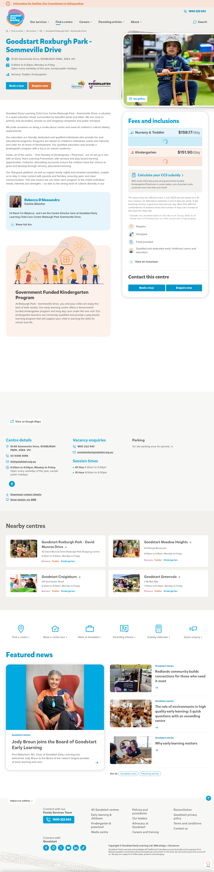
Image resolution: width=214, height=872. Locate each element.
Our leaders (139, 818)
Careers (85, 22)
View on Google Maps (25, 421)
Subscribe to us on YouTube (68, 847)
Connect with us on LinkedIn (75, 847)
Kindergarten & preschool (101, 825)
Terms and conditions (187, 823)
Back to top (208, 798)
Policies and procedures (140, 811)
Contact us (181, 828)
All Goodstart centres (105, 810)
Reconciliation (183, 810)
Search (200, 22)
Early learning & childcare (101, 816)
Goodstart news (128, 773)
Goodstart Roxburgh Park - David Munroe (68, 544)
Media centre (99, 832)
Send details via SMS (21, 499)
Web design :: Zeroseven (166, 845)
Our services (39, 22)
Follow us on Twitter (60, 847)
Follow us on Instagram (53, 847)
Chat (208, 865)
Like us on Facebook (11, 483)
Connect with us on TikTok (83, 847)
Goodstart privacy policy (185, 816)
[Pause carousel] (128, 39)
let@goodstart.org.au (21, 461)
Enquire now (40, 86)
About (136, 22)
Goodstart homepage (15, 17)
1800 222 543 (195, 11)
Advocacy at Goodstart (140, 825)
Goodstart (61, 576)
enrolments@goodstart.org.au (93, 452)
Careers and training (145, 832)
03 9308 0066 (17, 455)
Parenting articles (111, 22)
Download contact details (23, 494)
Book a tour (16, 86)
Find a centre (64, 22)
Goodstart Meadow (167, 542)
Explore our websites (21, 800)
